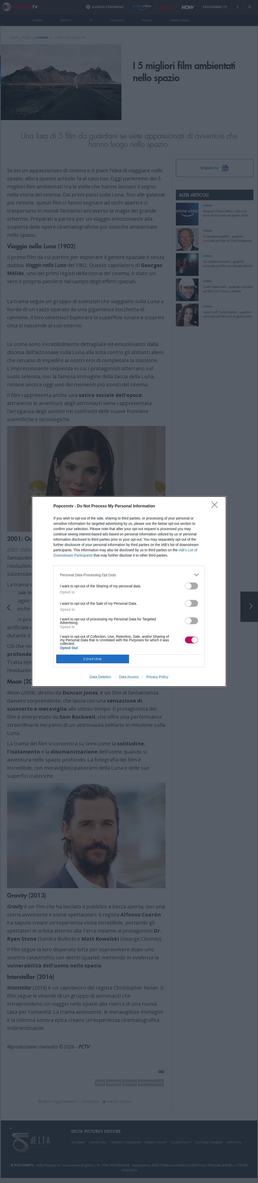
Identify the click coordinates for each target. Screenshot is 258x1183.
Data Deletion (100, 677)
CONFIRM (92, 659)
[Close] (216, 506)
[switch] (191, 586)
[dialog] (129, 591)
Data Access (129, 677)
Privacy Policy (157, 677)
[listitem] (129, 575)
